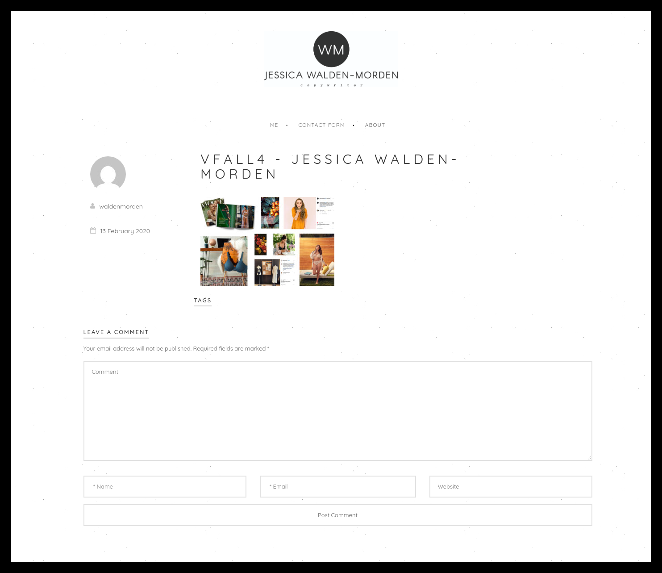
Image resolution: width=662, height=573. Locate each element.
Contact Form (321, 124)
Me (274, 124)
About (375, 124)
